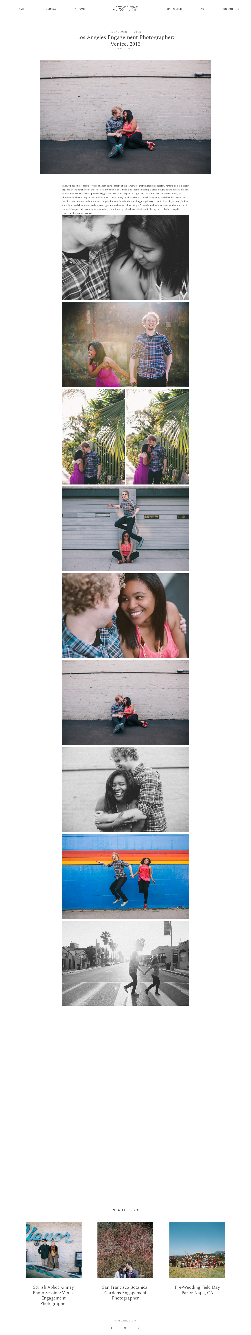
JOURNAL (51, 9)
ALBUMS (80, 9)
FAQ (201, 9)
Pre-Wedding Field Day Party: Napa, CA (197, 1264)
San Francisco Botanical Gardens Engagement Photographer (125, 1264)
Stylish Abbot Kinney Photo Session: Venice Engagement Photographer (54, 1264)
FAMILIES (23, 9)
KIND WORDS (174, 9)
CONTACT (227, 9)
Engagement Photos (125, 32)
